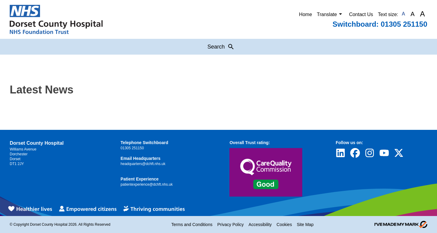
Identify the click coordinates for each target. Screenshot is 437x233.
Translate (330, 14)
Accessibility (260, 224)
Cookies (284, 224)
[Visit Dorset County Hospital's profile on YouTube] (384, 153)
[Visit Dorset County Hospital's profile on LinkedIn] (340, 153)
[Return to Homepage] (56, 19)
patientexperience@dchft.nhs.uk (146, 184)
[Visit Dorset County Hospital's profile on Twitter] (399, 153)
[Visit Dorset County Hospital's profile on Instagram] (369, 153)
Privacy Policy (230, 224)
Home (305, 14)
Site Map (305, 224)
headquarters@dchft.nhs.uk (142, 164)
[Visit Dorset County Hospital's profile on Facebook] (355, 153)
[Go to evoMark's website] (400, 224)
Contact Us (361, 14)
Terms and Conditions (191, 224)
